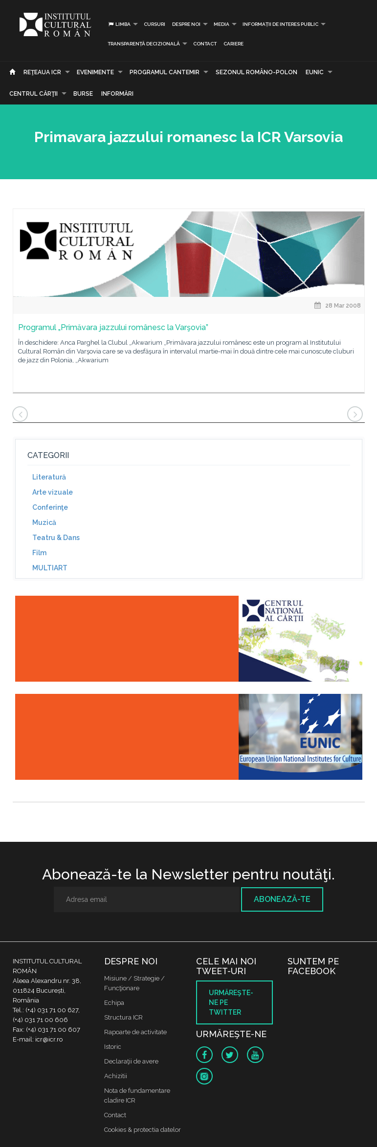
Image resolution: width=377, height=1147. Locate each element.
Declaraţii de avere (131, 1061)
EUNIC (315, 72)
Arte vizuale (52, 492)
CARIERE (233, 43)
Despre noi (186, 24)
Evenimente (95, 72)
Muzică (44, 522)
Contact (205, 43)
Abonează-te (282, 899)
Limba (119, 24)
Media (221, 24)
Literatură (49, 477)
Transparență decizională (144, 43)
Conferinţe (50, 507)
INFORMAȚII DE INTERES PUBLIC (280, 24)
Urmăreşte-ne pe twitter (231, 1002)
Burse (83, 93)
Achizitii (115, 1076)
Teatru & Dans (56, 538)
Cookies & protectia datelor (142, 1129)
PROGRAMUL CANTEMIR (165, 72)
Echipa (114, 1002)
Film (39, 553)
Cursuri (154, 24)
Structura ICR (123, 1017)
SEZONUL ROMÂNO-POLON (256, 72)
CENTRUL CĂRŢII (33, 93)
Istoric (112, 1046)
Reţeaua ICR (42, 72)
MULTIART (49, 568)
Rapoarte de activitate (135, 1032)
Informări (117, 93)
